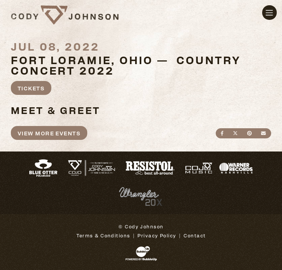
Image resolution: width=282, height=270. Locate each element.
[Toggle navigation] (269, 12)
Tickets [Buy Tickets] (31, 88)
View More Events (49, 132)
